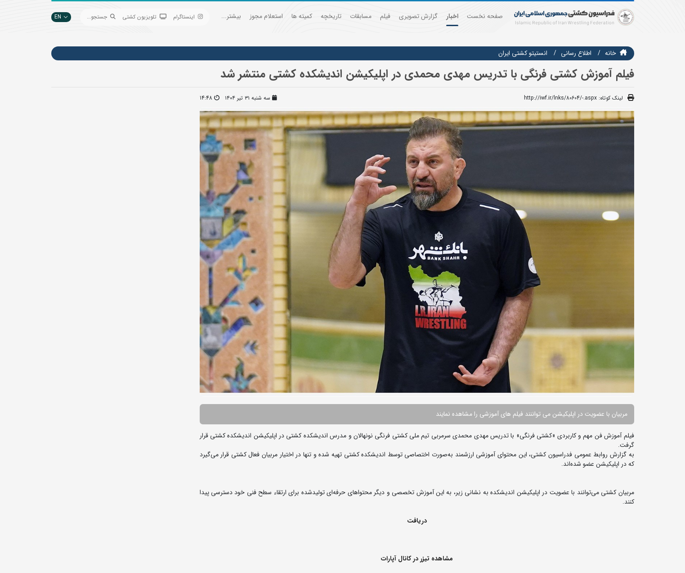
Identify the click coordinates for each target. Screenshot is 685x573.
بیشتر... (231, 16)
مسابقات (361, 16)
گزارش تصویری (418, 16)
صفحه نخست (485, 16)
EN (61, 17)
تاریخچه (331, 16)
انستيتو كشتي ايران (522, 53)
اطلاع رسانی (576, 53)
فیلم (385, 16)
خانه (610, 53)
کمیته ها (301, 16)
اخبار (452, 16)
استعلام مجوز (266, 16)
